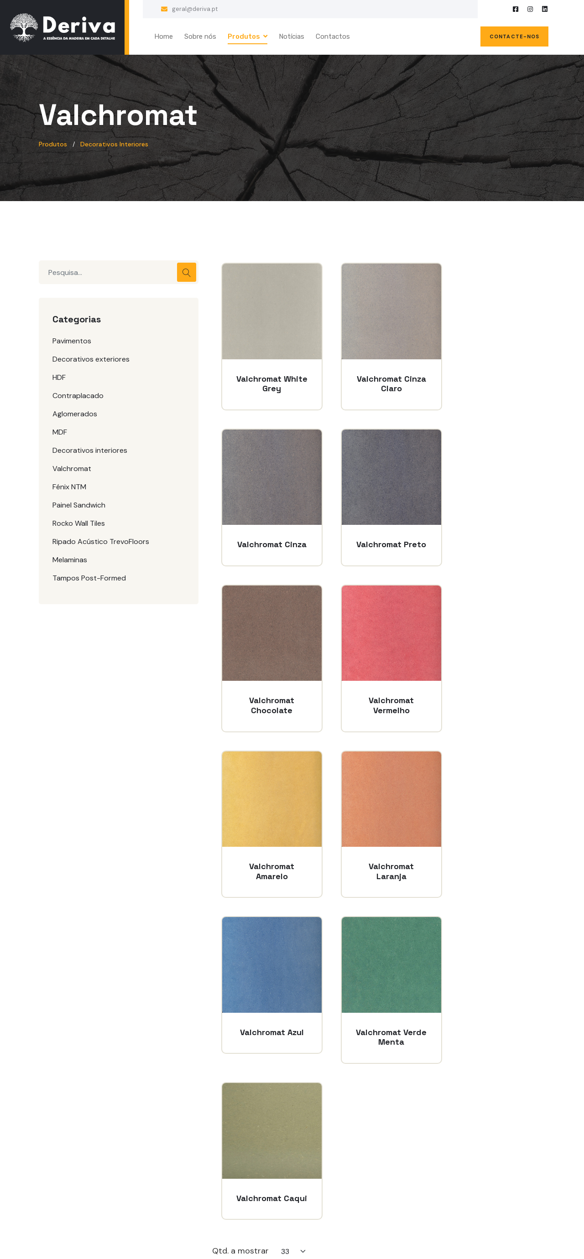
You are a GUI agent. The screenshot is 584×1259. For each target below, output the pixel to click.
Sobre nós (200, 36)
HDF (59, 377)
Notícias (291, 36)
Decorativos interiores (89, 450)
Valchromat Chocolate (378, 533)
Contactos (333, 36)
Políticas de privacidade (249, 1139)
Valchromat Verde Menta (267, 848)
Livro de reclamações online (256, 1173)
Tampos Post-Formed (89, 578)
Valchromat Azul (489, 690)
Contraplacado (78, 395)
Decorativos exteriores (91, 359)
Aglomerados (74, 414)
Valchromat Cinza (489, 375)
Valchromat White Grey (267, 375)
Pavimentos (71, 341)
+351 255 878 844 (480, 1154)
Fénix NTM (69, 487)
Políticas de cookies (243, 1156)
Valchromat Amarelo (267, 690)
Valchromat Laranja (378, 690)
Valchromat (71, 468)
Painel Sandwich (78, 505)
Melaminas (69, 560)
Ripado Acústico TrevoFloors (100, 541)
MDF (59, 432)
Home (163, 36)
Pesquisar (186, 272)
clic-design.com (330, 1236)
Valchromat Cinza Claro (378, 375)
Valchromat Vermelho (489, 533)
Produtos (244, 36)
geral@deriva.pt (195, 9)
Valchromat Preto (267, 533)
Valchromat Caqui (378, 848)
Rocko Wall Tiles (78, 523)
